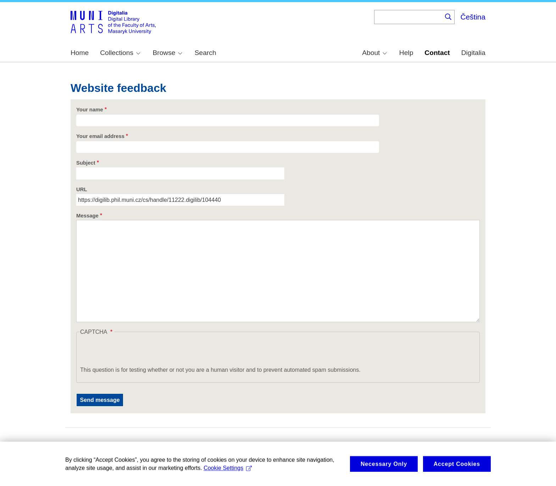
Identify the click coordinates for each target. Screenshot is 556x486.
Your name (89, 109)
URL (81, 189)
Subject (85, 163)
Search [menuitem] (205, 52)
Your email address (100, 136)
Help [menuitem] (406, 52)
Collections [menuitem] (120, 52)
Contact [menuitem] (437, 52)
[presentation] (134, 352)
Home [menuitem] (80, 52)
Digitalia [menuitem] (473, 52)
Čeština (472, 17)
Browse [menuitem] (167, 52)
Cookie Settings (228, 474)
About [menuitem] (374, 52)
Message (87, 216)
